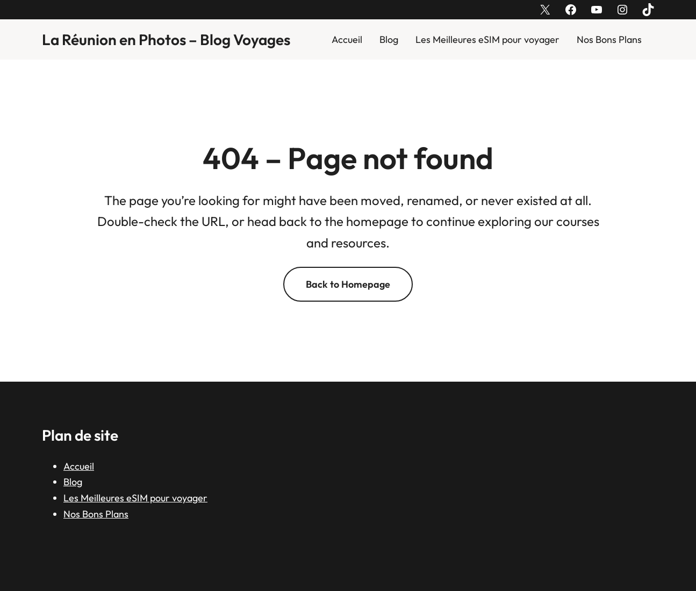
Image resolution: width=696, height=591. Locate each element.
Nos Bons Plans (609, 39)
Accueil (347, 39)
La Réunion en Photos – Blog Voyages (166, 39)
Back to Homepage (348, 284)
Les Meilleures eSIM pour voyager (487, 39)
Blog (388, 39)
